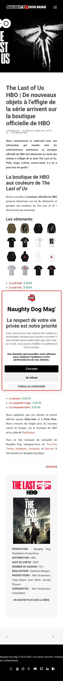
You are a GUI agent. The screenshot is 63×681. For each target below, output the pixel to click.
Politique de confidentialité (31, 386)
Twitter (10, 448)
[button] (55, 7)
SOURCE (51, 466)
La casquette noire (19, 407)
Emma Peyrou (21, 133)
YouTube (51, 444)
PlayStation (28, 432)
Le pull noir (15, 287)
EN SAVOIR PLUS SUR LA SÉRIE (31, 599)
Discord (49, 448)
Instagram (21, 448)
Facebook (34, 448)
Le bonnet (14, 398)
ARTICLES (29, 131)
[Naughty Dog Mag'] (27, 7)
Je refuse (31, 377)
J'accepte (31, 368)
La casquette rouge (20, 402)
